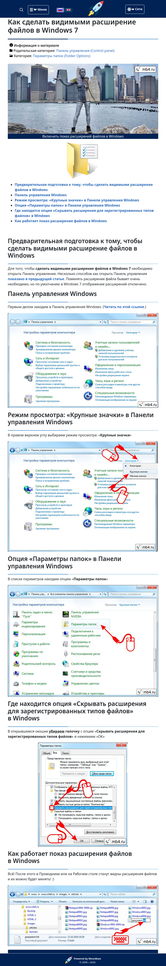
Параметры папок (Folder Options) (61, 55)
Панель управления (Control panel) (85, 50)
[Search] (22, 9)
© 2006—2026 (87, 960)
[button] (38, 9)
